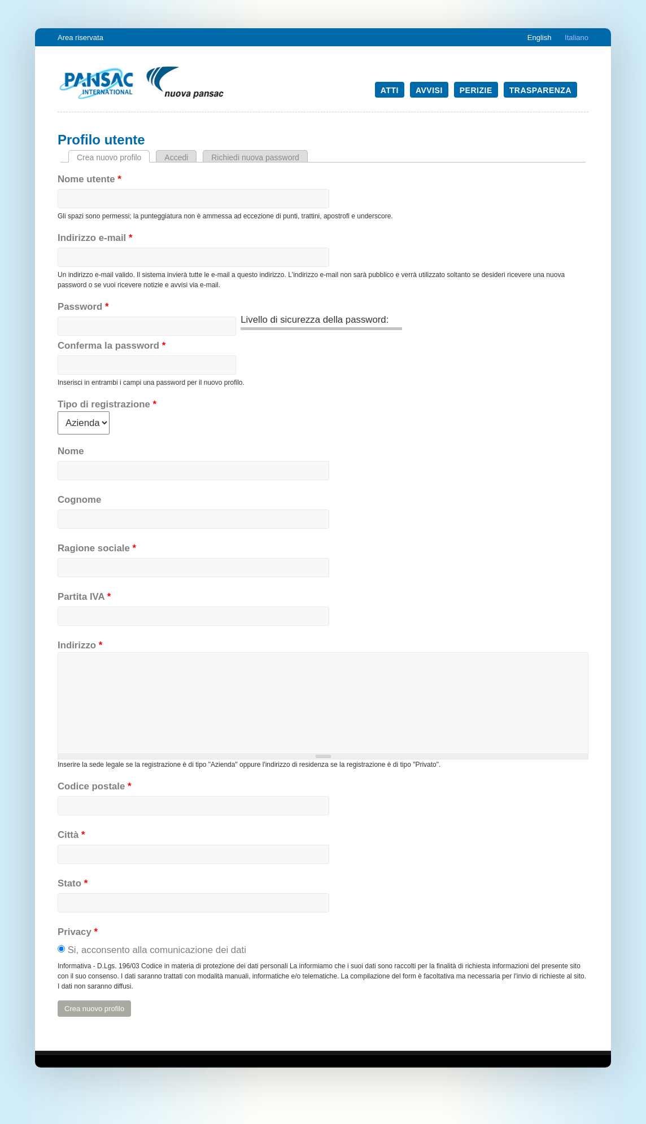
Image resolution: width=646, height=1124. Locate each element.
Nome (71, 451)
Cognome (79, 499)
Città (71, 834)
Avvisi (429, 90)
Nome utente (89, 179)
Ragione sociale (97, 548)
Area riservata (80, 37)
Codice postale (95, 786)
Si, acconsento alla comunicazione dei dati (157, 950)
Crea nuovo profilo (113, 157)
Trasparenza (540, 90)
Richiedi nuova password (255, 157)
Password (83, 306)
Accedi (176, 157)
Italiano (576, 37)
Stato (73, 883)
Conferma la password (111, 345)
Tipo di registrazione (107, 404)
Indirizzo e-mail (95, 237)
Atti (390, 90)
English (539, 37)
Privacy (78, 932)
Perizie (476, 90)
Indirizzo (80, 645)
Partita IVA (84, 596)
